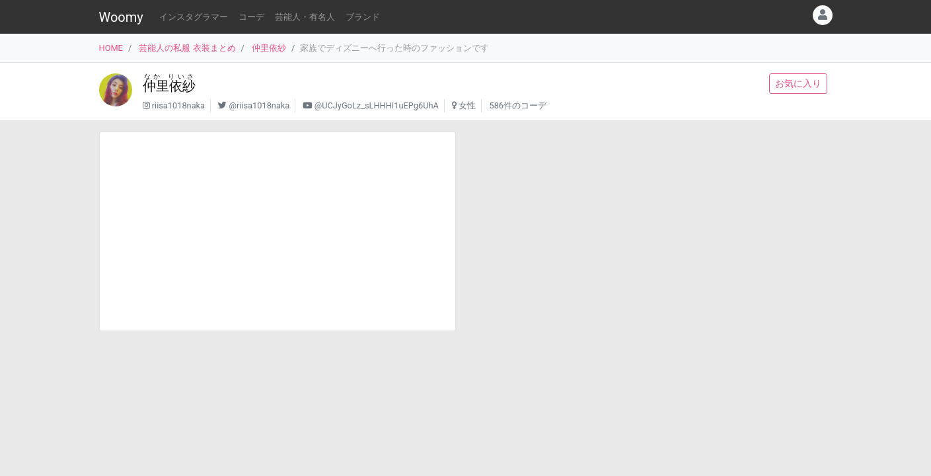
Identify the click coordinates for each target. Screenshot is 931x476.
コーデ (251, 17)
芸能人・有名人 (305, 17)
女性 (467, 105)
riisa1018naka (178, 105)
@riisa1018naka (259, 105)
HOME (111, 48)
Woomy (121, 17)
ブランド (363, 17)
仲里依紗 (269, 48)
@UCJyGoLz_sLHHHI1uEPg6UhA (377, 105)
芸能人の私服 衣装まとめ (187, 48)
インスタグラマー (193, 17)
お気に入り (798, 83)
